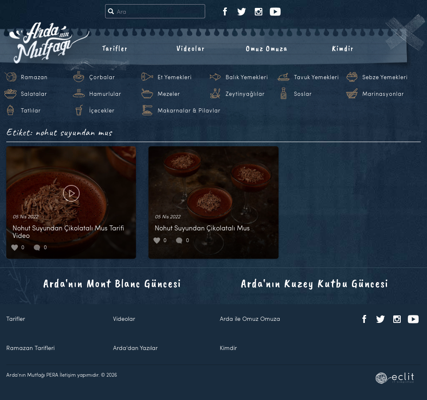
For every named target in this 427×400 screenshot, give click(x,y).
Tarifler (115, 48)
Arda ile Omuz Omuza (250, 318)
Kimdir (343, 48)
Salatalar (34, 94)
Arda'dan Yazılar (135, 348)
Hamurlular (105, 94)
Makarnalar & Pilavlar (189, 110)
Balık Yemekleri (247, 77)
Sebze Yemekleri (385, 77)
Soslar (303, 94)
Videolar (190, 48)
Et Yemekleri (175, 77)
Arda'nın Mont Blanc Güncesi (112, 283)
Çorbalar (102, 77)
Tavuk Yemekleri (316, 77)
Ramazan (34, 77)
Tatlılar (31, 110)
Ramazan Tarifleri (30, 348)
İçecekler (102, 110)
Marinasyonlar (383, 94)
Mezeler (169, 94)
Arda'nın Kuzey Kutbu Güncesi (315, 283)
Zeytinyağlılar (245, 94)
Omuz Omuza (267, 48)
